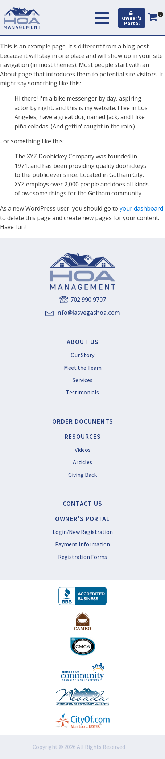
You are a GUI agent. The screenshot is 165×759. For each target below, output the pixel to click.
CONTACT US (82, 503)
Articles (82, 462)
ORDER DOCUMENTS (82, 421)
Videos (83, 449)
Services (82, 379)
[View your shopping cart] (153, 18)
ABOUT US (83, 342)
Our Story (82, 355)
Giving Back (82, 474)
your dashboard (141, 208)
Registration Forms (82, 556)
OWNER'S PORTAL (82, 519)
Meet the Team (83, 367)
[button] (131, 18)
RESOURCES (83, 436)
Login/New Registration (83, 531)
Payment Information (82, 544)
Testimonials (82, 392)
